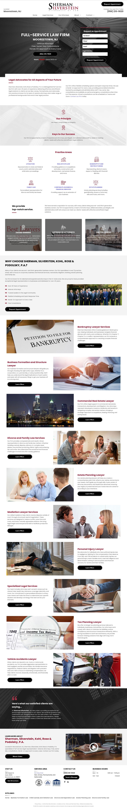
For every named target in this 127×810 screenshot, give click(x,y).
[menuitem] (35, 15)
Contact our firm (76, 96)
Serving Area (38, 774)
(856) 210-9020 (115, 11)
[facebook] (65, 783)
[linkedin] (68, 783)
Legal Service (87, 51)
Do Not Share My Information (49, 805)
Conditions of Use (61, 805)
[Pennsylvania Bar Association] (47, 784)
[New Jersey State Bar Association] (39, 784)
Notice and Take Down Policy (72, 805)
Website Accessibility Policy (86, 805)
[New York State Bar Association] (56, 784)
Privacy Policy (38, 805)
